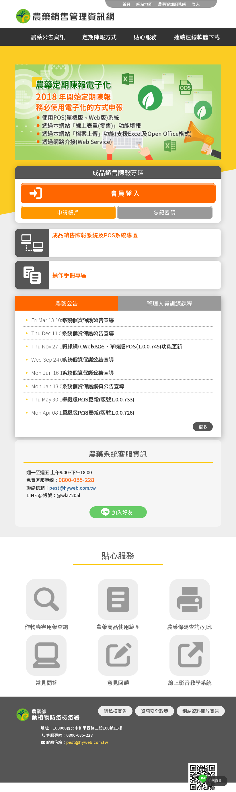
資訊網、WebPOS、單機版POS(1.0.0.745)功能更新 (122, 346)
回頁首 (216, 781)
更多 (202, 427)
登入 (196, 4)
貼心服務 (145, 37)
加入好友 (122, 512)
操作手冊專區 (69, 275)
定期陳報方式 (99, 37)
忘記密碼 (164, 212)
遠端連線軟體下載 (197, 37)
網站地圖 (144, 4)
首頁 (126, 4)
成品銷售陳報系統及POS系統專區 (95, 235)
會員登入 (125, 193)
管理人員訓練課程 (169, 303)
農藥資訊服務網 (172, 4)
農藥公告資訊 (48, 37)
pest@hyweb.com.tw (72, 487)
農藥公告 (66, 303)
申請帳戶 (68, 212)
